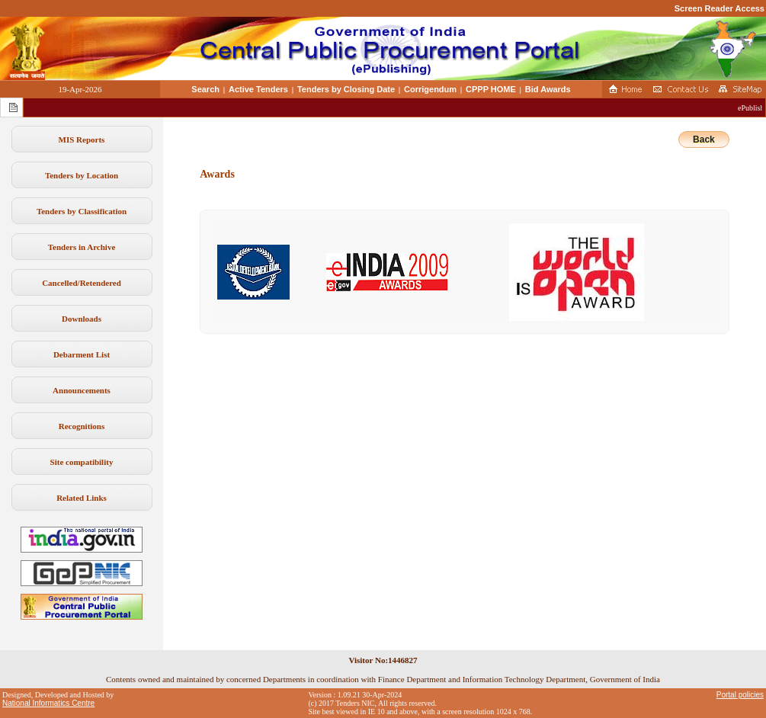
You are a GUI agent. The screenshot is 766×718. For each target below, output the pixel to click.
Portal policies (740, 695)
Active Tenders (258, 89)
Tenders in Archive (82, 247)
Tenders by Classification (82, 211)
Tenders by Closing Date (346, 89)
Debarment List (81, 354)
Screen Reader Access (719, 8)
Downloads (81, 318)
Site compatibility (82, 461)
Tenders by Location (81, 175)
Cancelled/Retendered (81, 282)
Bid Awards (548, 89)
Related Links (81, 497)
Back (704, 139)
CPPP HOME (491, 89)
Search (205, 89)
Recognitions (82, 426)
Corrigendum (430, 89)
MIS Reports (82, 139)
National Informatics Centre (48, 703)
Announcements (82, 390)
